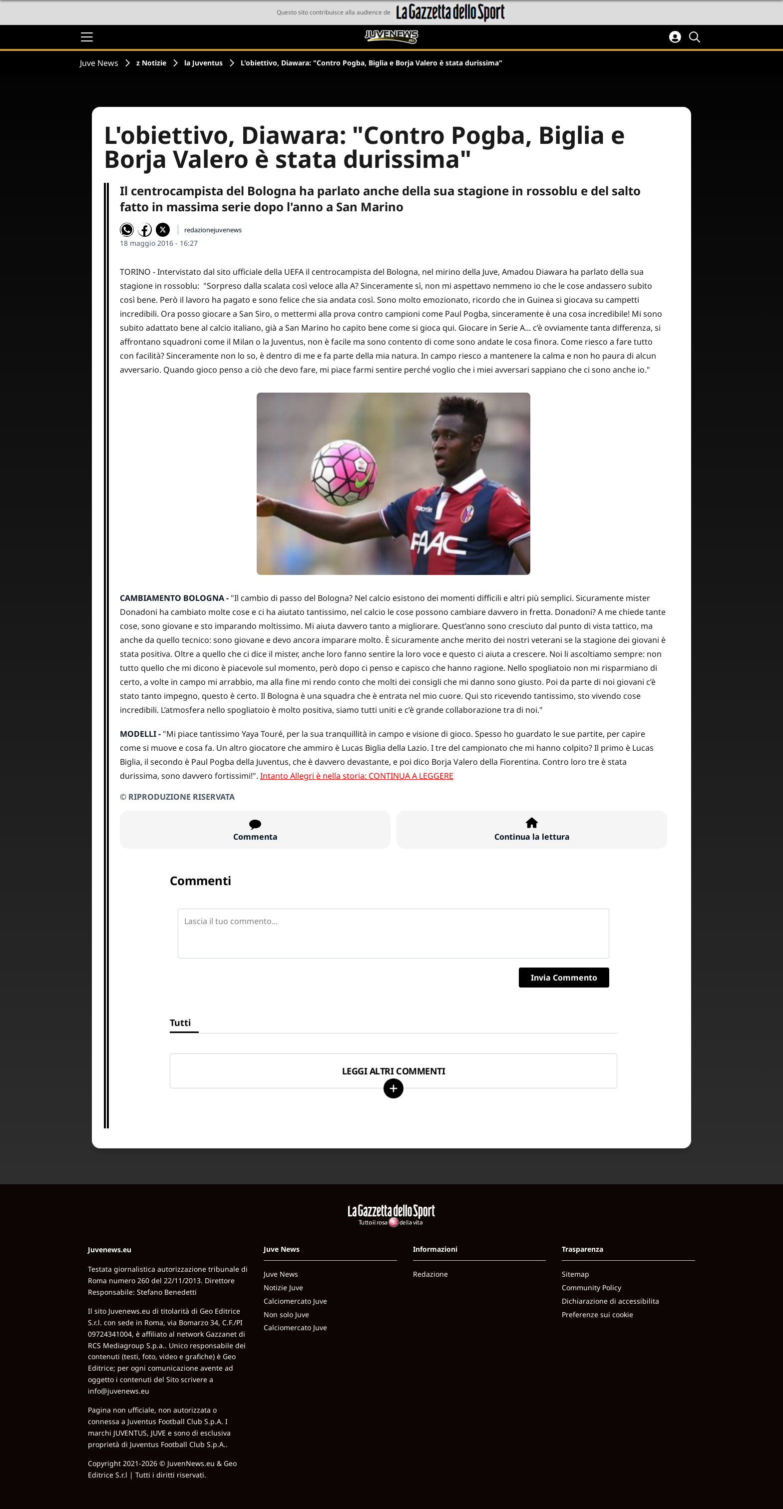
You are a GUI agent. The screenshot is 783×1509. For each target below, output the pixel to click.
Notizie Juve (283, 1287)
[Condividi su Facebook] (145, 230)
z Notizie (151, 62)
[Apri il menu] (87, 37)
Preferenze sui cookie (597, 1314)
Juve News (99, 62)
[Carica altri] (393, 1088)
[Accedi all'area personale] (675, 37)
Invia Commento (564, 977)
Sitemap (575, 1274)
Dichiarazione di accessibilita (610, 1301)
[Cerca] (696, 37)
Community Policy (591, 1287)
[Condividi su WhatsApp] (127, 230)
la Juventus (203, 62)
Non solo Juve (286, 1314)
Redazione (430, 1274)
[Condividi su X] (163, 230)
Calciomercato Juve (295, 1301)
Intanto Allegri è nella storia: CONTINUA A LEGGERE (356, 775)
